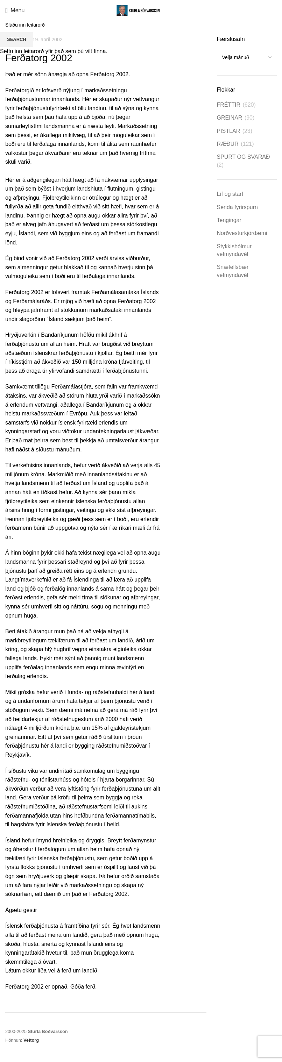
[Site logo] (141, 10)
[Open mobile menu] (15, 10)
